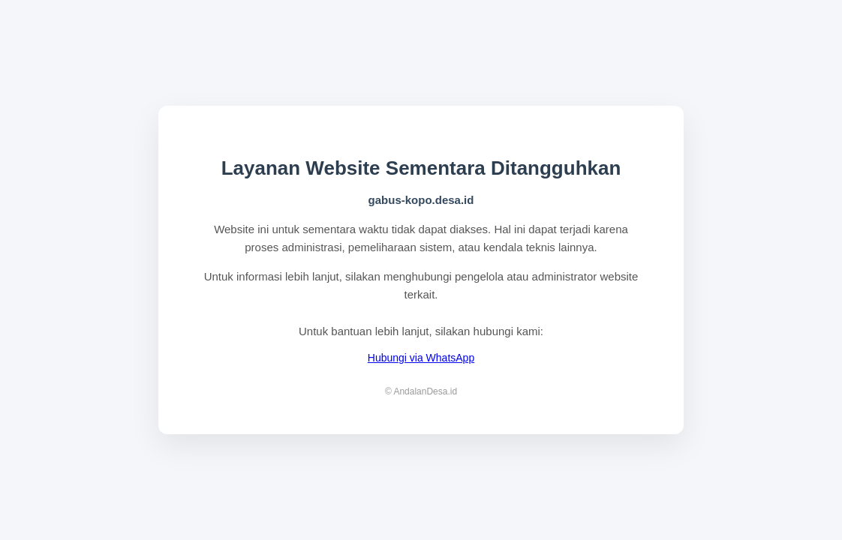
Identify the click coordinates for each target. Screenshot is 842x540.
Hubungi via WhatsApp (421, 358)
